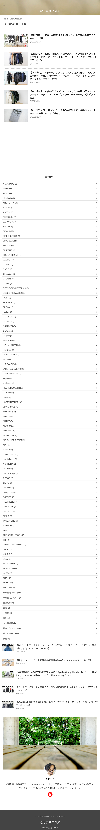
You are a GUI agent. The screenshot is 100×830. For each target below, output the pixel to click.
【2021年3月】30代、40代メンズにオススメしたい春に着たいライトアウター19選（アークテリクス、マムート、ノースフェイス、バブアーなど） (63, 57)
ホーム (37, 816)
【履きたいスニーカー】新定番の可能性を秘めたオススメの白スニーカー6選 (53, 660)
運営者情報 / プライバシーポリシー (53, 816)
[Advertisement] (49, 156)
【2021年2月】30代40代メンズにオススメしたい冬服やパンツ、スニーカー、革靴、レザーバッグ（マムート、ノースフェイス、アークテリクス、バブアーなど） (62, 75)
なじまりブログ (50, 10)
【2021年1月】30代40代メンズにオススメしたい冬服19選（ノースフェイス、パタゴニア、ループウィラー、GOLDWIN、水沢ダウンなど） (63, 94)
